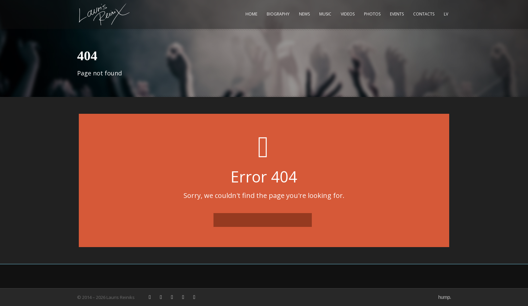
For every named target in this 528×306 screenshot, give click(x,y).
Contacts (423, 14)
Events (397, 14)
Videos (348, 14)
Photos (372, 14)
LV (446, 14)
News (304, 14)
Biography (278, 14)
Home (251, 14)
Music (325, 14)
